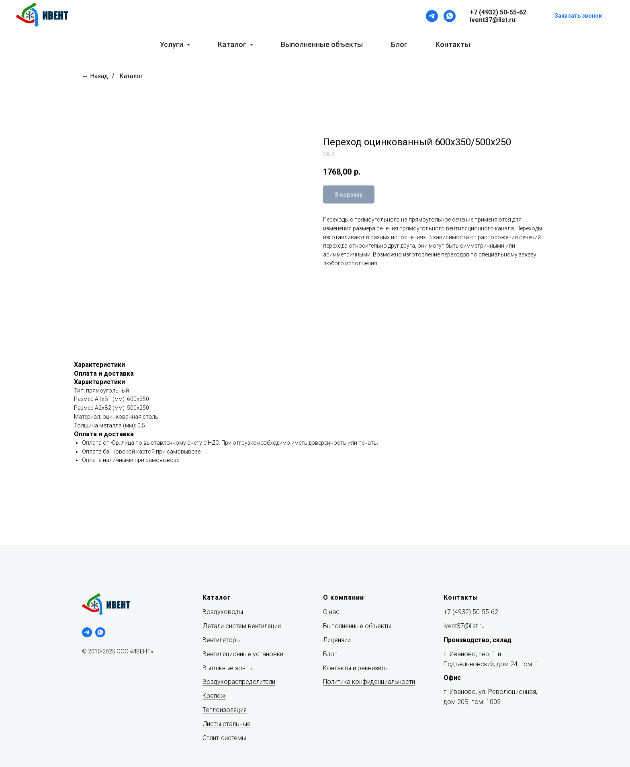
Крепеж (214, 696)
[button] (578, 16)
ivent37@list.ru (464, 626)
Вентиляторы (221, 640)
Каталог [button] (233, 44)
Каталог (131, 76)
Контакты (453, 44)
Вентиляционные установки (242, 654)
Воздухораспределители (238, 682)
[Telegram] (432, 16)
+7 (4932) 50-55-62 (471, 612)
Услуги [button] (172, 44)
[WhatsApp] (450, 16)
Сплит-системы (224, 738)
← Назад (95, 76)
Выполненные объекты (322, 44)
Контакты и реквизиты (356, 668)
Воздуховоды (222, 612)
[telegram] (87, 632)
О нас (331, 612)
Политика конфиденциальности (369, 682)
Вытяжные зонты (227, 668)
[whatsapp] (100, 632)
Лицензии (337, 640)
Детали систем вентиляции (241, 626)
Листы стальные (226, 724)
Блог (399, 44)
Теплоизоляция (224, 710)
